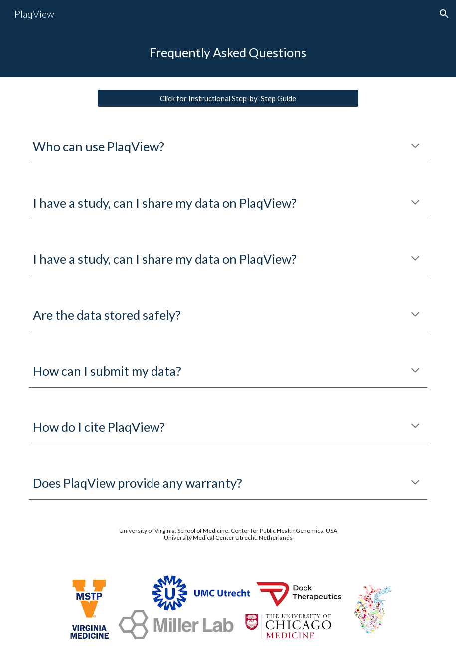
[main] (228, 52)
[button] (444, 14)
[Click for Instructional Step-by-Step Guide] (228, 98)
